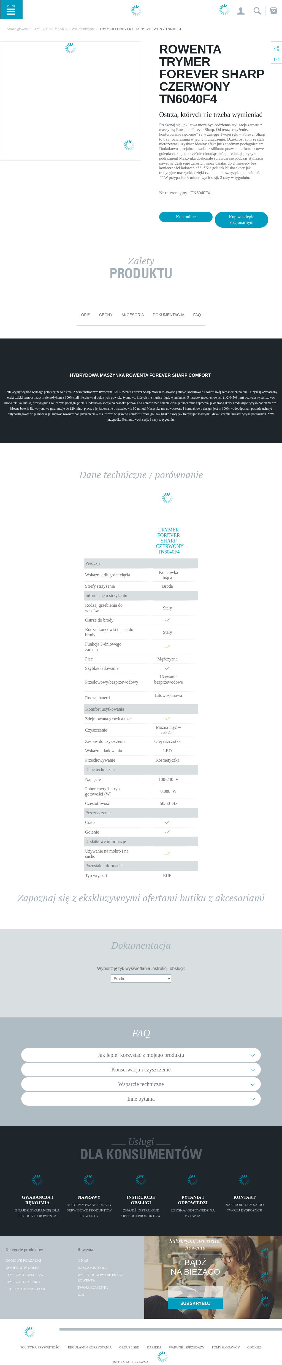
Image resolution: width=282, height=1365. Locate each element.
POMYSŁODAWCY (226, 1347)
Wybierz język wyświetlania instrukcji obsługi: (141, 968)
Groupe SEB (129, 1347)
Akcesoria (132, 315)
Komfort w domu (22, 1267)
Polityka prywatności (40, 1347)
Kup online (186, 216)
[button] (241, 11)
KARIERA (154, 1347)
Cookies (254, 1347)
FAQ (197, 315)
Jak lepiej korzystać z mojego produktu (141, 1055)
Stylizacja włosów (25, 1275)
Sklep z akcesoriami (25, 1289)
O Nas (82, 1260)
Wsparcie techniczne (141, 1084)
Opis (85, 315)
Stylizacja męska (23, 1282)
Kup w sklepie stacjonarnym (241, 219)
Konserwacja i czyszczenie (140, 1069)
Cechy (106, 315)
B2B (80, 1295)
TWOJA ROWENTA (92, 1287)
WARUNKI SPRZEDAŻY (186, 1347)
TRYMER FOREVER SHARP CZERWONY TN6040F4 (168, 540)
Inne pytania (140, 1099)
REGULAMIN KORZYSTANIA (90, 1347)
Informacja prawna (130, 1362)
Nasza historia (92, 1267)
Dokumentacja (169, 315)
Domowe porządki (23, 1260)
